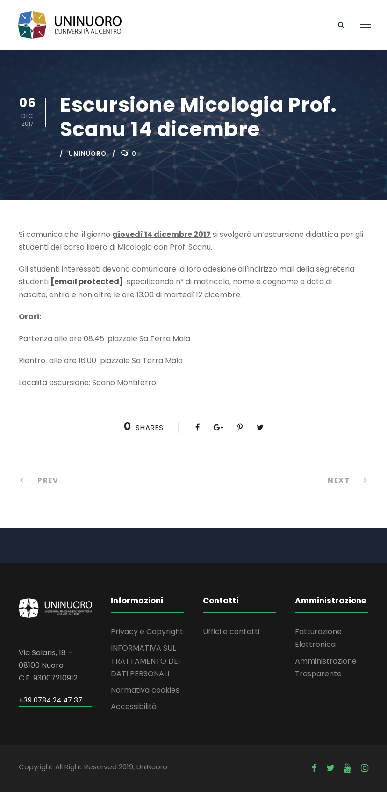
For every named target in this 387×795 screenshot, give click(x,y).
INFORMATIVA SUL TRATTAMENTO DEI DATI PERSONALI (145, 664)
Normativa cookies (145, 693)
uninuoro (88, 156)
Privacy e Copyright (147, 635)
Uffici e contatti (231, 635)
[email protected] (86, 285)
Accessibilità (134, 710)
